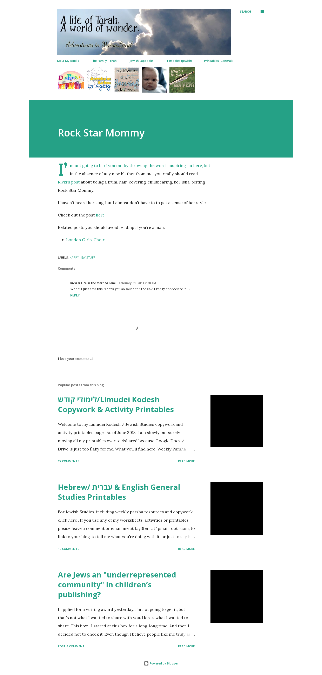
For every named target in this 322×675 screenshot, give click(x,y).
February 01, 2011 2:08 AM (137, 283)
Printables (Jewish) (179, 61)
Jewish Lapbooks (141, 61)
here (100, 215)
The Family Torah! (104, 61)
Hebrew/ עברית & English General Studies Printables (119, 492)
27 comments (68, 461)
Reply (75, 295)
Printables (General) (218, 61)
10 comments (68, 549)
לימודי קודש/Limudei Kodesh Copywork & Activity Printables (116, 404)
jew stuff (87, 257)
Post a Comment (71, 646)
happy (74, 257)
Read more (186, 461)
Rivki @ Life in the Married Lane (93, 283)
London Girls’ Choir (85, 239)
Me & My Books (68, 61)
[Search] (245, 11)
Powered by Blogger (161, 663)
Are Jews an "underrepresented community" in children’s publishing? (117, 585)
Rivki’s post (69, 182)
